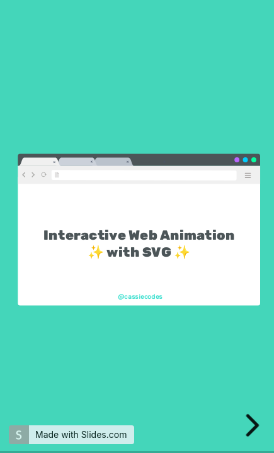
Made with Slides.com (81, 434)
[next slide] (254, 425)
